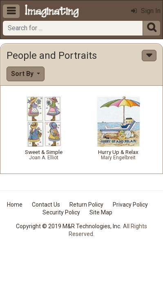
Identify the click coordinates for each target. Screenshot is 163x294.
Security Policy (61, 212)
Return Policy (86, 204)
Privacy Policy (130, 204)
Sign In (146, 11)
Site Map (100, 212)
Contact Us (46, 204)
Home (14, 204)
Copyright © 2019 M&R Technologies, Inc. (68, 226)
